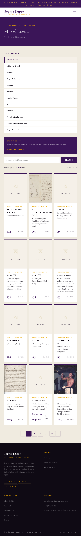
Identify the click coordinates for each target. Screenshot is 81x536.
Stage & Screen (13, 79)
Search (69, 160)
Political (10, 91)
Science (10, 110)
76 (52, 434)
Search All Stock (49, 467)
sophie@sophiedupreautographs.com (56, 501)
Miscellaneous (12, 59)
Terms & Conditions (10, 515)
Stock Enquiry (9, 510)
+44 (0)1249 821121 (51, 506)
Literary (10, 85)
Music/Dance (12, 98)
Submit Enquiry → (15, 149)
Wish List (7, 506)
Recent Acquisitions (50, 462)
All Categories (48, 458)
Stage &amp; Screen (15, 130)
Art (8, 104)
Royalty (9, 72)
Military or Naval (13, 66)
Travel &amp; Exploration (17, 123)
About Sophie (9, 501)
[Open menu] (74, 12)
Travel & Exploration (15, 117)
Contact (7, 520)
